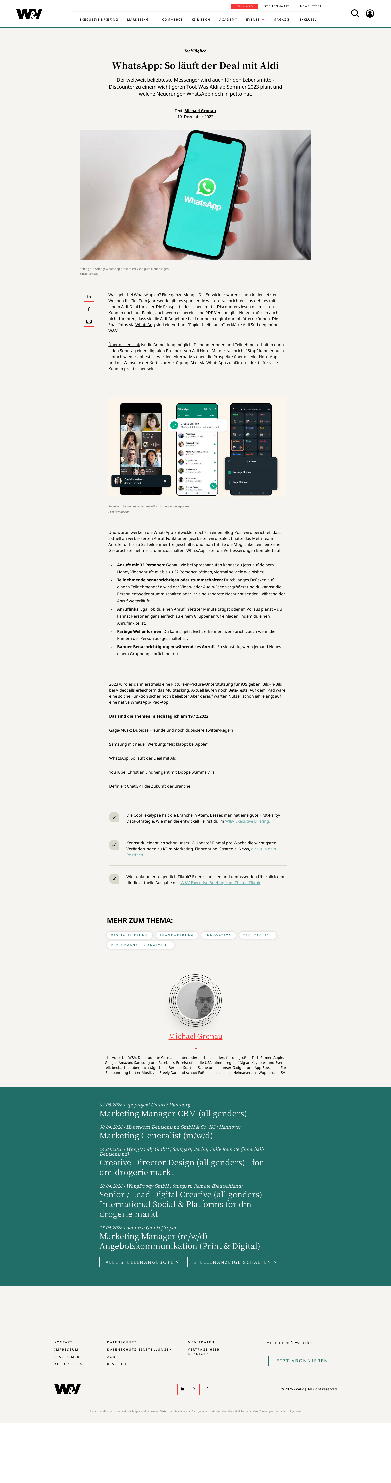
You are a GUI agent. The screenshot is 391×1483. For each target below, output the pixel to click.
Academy (228, 20)
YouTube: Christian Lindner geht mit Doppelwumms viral (162, 772)
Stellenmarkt (276, 6)
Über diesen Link (124, 344)
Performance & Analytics (141, 945)
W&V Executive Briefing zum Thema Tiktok (220, 882)
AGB (111, 1357)
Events (253, 20)
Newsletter (310, 6)
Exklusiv (308, 20)
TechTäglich (257, 935)
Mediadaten (201, 1342)
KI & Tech (201, 20)
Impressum (66, 1349)
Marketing (138, 20)
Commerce (172, 20)
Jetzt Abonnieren (301, 1361)
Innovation (218, 935)
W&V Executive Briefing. (247, 821)
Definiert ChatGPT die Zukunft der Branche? (150, 786)
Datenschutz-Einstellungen (139, 1349)
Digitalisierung (129, 935)
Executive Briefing (99, 20)
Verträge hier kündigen (204, 1351)
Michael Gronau (200, 110)
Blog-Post (234, 532)
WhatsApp (145, 324)
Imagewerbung (177, 935)
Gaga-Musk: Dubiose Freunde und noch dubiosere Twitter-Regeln (171, 730)
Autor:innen (68, 1364)
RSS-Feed (117, 1364)
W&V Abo (245, 6)
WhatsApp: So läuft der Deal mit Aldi (143, 758)
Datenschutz (122, 1342)
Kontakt (63, 1342)
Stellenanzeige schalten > (235, 1262)
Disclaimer (67, 1357)
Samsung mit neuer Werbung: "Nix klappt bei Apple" (158, 744)
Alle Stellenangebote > (142, 1262)
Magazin (282, 20)
